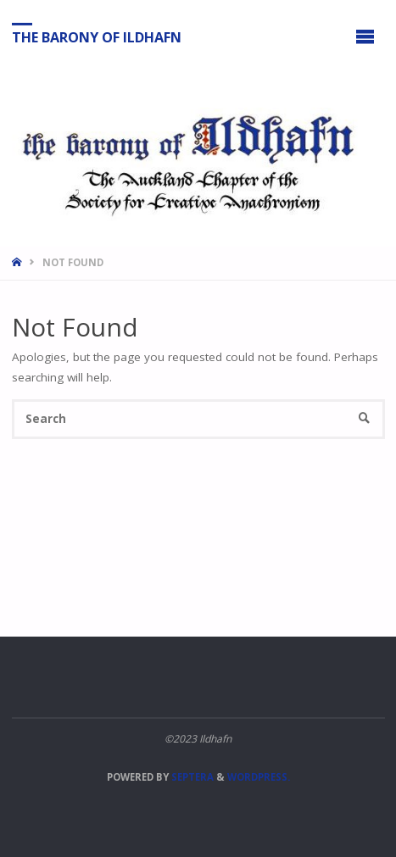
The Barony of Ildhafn (96, 36)
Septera (191, 777)
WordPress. (258, 777)
